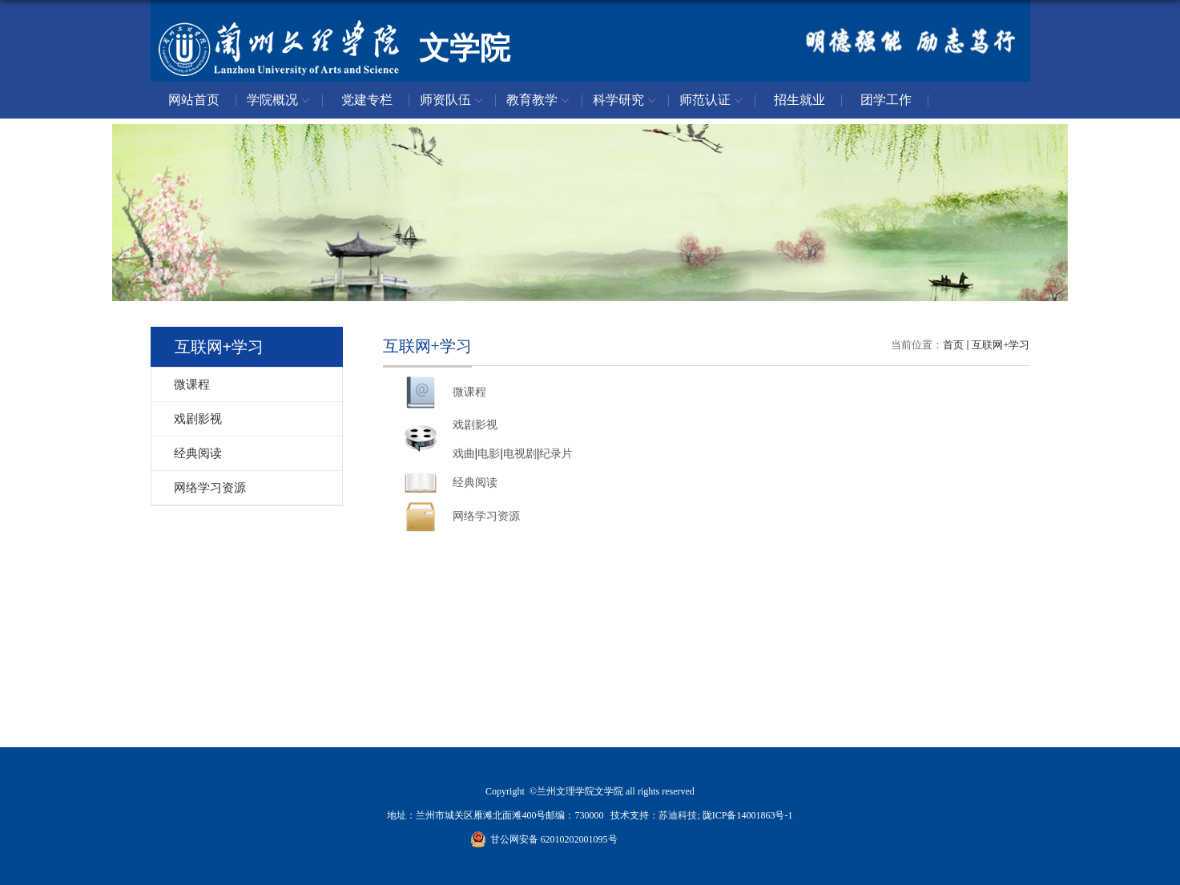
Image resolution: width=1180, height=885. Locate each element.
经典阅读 (475, 483)
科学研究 (626, 101)
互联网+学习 (1000, 345)
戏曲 (464, 454)
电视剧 (520, 454)
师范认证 (713, 101)
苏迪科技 (677, 815)
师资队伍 (453, 101)
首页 (953, 345)
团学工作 (886, 100)
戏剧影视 (475, 425)
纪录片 (556, 454)
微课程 (469, 392)
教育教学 (540, 101)
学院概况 (280, 101)
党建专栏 (367, 100)
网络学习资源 (486, 516)
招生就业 (799, 100)
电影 (488, 454)
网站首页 (193, 100)
